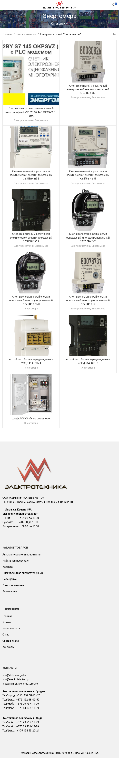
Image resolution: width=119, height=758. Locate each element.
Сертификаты (10, 640)
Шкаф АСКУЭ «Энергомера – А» (31, 418)
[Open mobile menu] (4, 5)
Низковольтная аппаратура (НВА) (22, 573)
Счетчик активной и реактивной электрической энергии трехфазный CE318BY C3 (88, 89)
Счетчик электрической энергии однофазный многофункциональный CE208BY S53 (31, 300)
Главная (7, 34)
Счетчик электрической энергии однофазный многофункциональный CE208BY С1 (88, 300)
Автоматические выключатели (21, 554)
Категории (58, 23)
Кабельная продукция (15, 560)
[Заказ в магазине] (114, 34)
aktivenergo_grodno (26, 683)
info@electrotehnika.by (15, 679)
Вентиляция (9, 591)
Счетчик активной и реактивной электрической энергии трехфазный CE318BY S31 (88, 174)
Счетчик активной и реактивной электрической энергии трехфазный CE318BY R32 (31, 174)
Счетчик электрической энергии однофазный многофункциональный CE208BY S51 (88, 237)
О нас (5, 634)
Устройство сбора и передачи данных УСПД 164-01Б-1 (31, 361)
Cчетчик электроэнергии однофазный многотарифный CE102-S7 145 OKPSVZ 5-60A (31, 112)
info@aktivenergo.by (14, 675)
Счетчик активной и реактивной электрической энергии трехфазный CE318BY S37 (31, 237)
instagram (8, 683)
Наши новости (11, 628)
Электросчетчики (23, 120)
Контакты (8, 646)
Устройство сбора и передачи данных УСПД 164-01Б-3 (88, 361)
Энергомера (41, 120)
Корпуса (7, 566)
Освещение (9, 579)
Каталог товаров (26, 34)
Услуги (6, 622)
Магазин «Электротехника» (37, 753)
